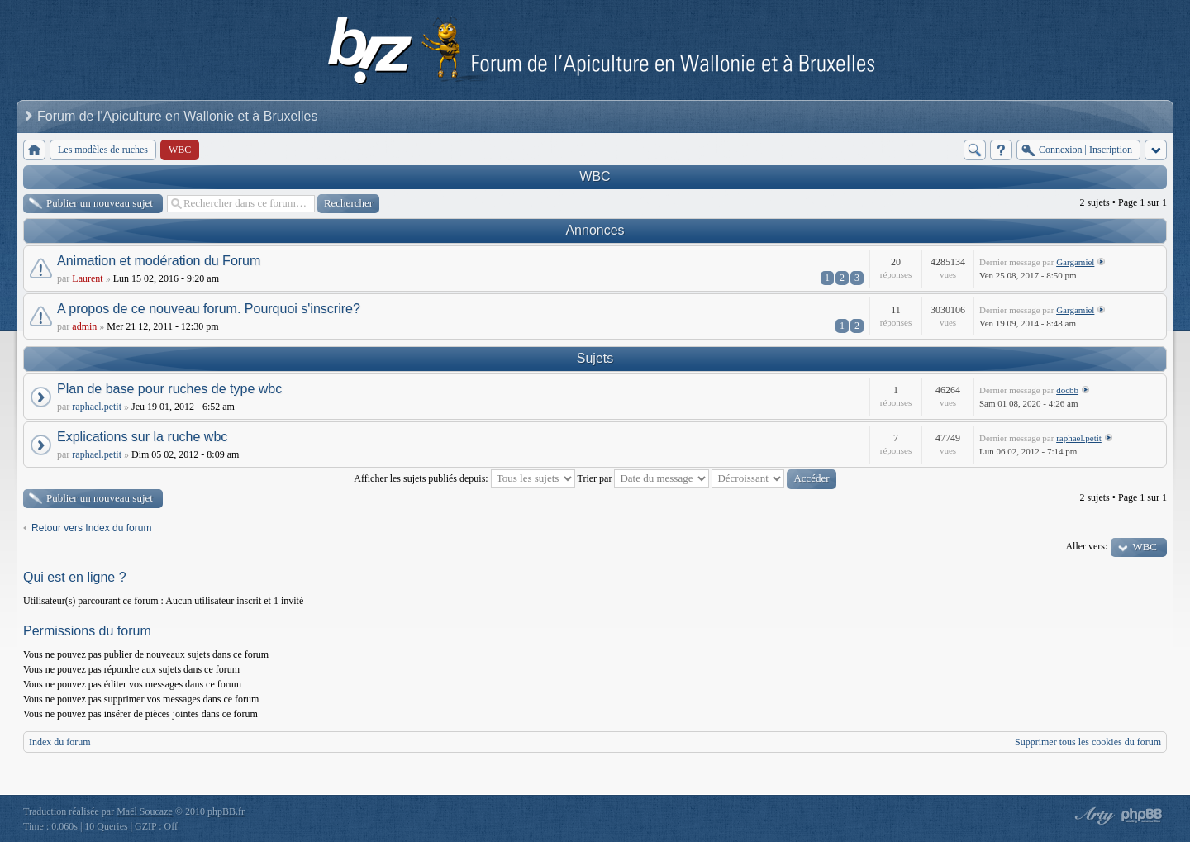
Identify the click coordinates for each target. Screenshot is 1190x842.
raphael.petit (96, 406)
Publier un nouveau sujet (99, 203)
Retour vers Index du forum (91, 528)
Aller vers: (1086, 546)
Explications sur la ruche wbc (142, 437)
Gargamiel (1075, 262)
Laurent (87, 278)
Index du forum (60, 742)
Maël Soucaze (145, 811)
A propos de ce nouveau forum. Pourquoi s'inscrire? (208, 309)
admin (84, 326)
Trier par (644, 478)
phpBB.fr (226, 811)
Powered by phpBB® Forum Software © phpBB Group (1142, 815)
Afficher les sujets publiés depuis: (464, 478)
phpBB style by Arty (1092, 815)
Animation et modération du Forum (158, 261)
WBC (594, 176)
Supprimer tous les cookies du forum (1088, 742)
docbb (1067, 390)
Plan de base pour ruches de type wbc (169, 389)
